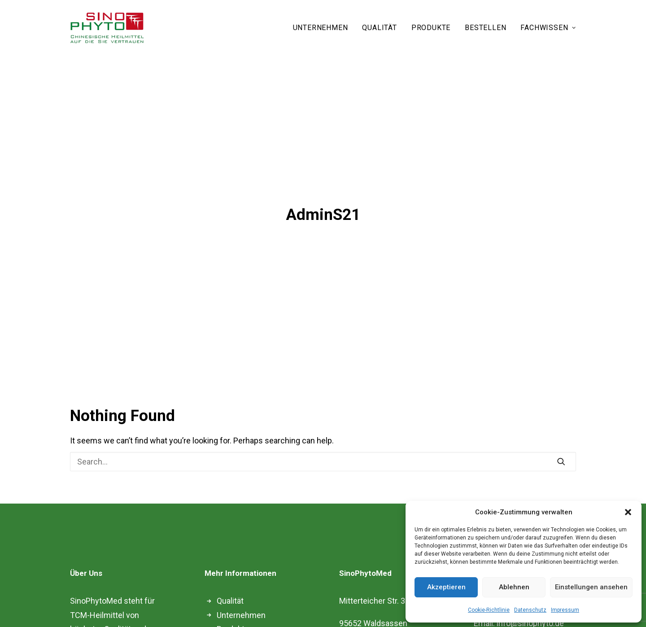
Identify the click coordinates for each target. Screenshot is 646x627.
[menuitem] (323, 28)
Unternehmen (241, 577)
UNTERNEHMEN (320, 27)
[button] (628, 512)
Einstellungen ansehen (591, 587)
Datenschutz (530, 610)
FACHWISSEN (548, 27)
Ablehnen (514, 587)
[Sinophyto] (107, 28)
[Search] (323, 424)
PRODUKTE (430, 27)
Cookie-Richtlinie (489, 610)
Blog (224, 620)
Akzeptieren (446, 587)
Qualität (230, 563)
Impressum (565, 610)
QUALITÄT (379, 27)
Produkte (233, 591)
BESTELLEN (485, 27)
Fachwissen (238, 605)
